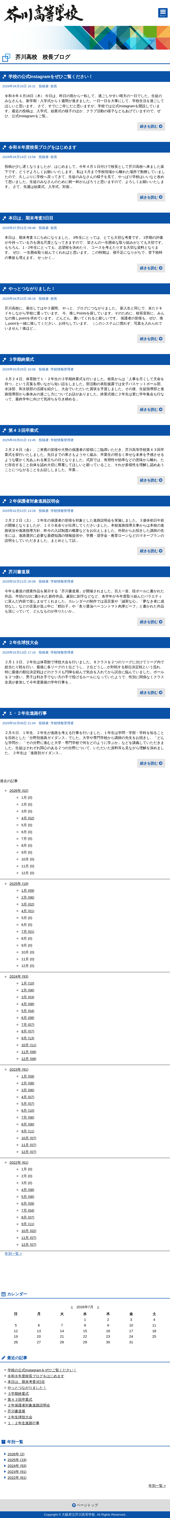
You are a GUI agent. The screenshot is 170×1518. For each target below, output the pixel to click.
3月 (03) (27, 997)
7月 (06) (27, 1117)
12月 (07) (28, 1152)
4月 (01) (27, 911)
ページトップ (87, 1505)
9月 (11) (27, 1131)
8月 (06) (27, 1124)
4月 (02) (27, 818)
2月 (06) (27, 897)
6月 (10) (27, 1110)
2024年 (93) (18, 976)
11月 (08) (28, 1052)
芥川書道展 (19, 571)
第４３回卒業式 (23, 430)
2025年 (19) (18, 884)
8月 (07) (27, 1031)
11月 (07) (28, 1145)
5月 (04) (27, 1011)
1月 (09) (27, 890)
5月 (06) (27, 1197)
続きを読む (149, 126)
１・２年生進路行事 (27, 713)
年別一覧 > (13, 1254)
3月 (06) (27, 1090)
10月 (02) (28, 1231)
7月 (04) (27, 1210)
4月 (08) (27, 1004)
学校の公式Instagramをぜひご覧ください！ (50, 76)
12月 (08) (28, 1059)
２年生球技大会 (23, 642)
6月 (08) (27, 1018)
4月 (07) (27, 1097)
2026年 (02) (18, 791)
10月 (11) (28, 1045)
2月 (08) (27, 1083)
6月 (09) (27, 1203)
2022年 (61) (18, 1162)
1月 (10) (27, 983)
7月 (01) (27, 931)
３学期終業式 (21, 359)
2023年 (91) (18, 1069)
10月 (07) (28, 1138)
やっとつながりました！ (31, 288)
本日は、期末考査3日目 (30, 217)
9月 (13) (27, 1038)
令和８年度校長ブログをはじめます (42, 147)
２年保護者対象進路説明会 (34, 501)
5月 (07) (27, 1104)
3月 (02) (27, 904)
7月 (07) (27, 1025)
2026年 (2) (16, 1454)
